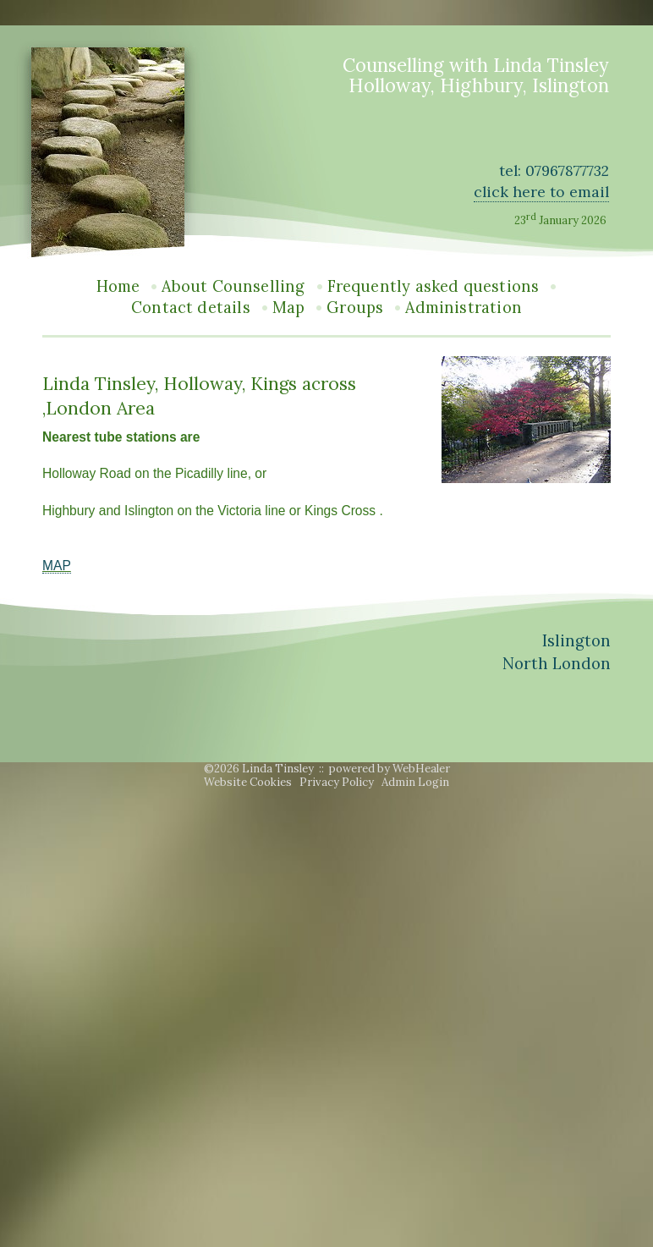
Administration (463, 307)
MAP (56, 565)
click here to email (541, 191)
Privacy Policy (336, 782)
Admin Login (415, 782)
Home (118, 286)
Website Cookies (248, 782)
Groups (354, 307)
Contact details (190, 307)
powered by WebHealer (389, 768)
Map (288, 307)
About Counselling (233, 286)
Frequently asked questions (433, 286)
